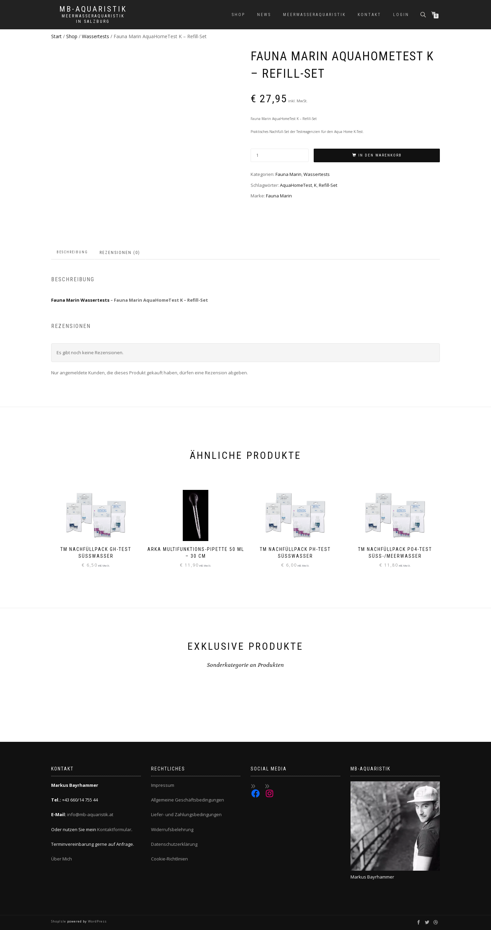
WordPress (97, 921)
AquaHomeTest (296, 185)
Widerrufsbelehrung (172, 829)
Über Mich (61, 859)
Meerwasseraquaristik (314, 14)
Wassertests (95, 36)
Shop (238, 14)
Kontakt (369, 14)
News (264, 14)
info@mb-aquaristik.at (90, 814)
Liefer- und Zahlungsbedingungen (186, 814)
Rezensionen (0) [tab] (120, 252)
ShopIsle (59, 921)
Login (401, 14)
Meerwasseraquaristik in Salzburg (93, 19)
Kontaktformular (114, 829)
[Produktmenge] (280, 155)
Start (56, 36)
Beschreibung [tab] (72, 252)
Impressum (162, 785)
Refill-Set (328, 185)
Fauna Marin (288, 174)
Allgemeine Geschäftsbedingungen (187, 800)
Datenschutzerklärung (174, 844)
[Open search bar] (423, 14)
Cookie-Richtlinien (169, 859)
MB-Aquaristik (93, 9)
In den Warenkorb (380, 155)
